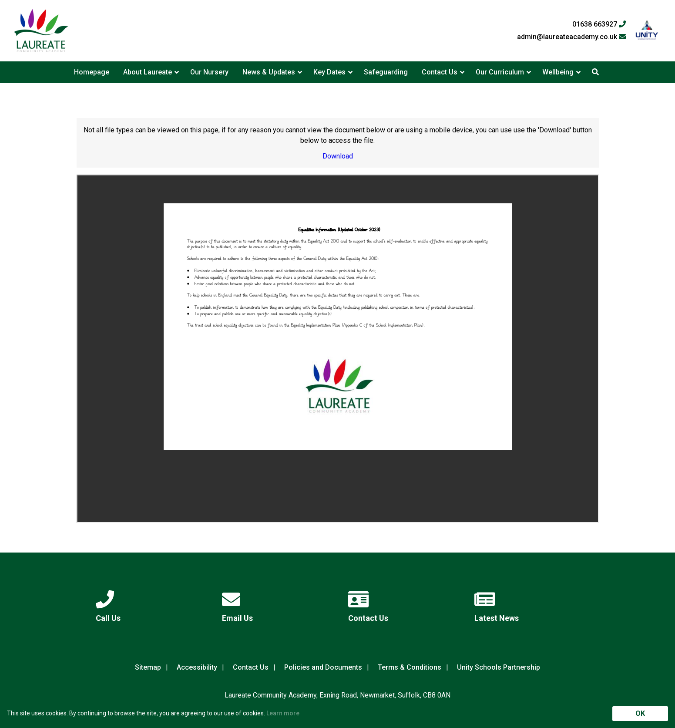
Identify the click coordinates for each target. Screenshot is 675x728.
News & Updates (268, 72)
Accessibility (197, 667)
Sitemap (148, 667)
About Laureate (147, 72)
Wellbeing (558, 72)
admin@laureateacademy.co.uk (571, 37)
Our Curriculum (500, 72)
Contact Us (439, 72)
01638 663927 (599, 24)
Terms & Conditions (409, 667)
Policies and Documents (323, 667)
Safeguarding (386, 72)
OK (640, 713)
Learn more (282, 713)
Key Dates (329, 72)
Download (337, 156)
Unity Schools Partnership (498, 667)
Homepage (91, 72)
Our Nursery (209, 72)
